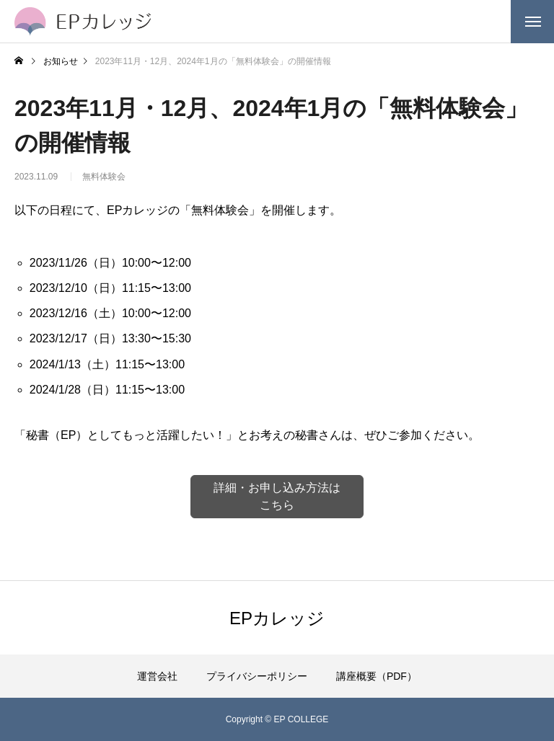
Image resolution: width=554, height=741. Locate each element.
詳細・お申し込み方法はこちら (277, 496)
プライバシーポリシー (256, 676)
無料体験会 (104, 182)
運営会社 (157, 676)
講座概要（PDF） (376, 676)
